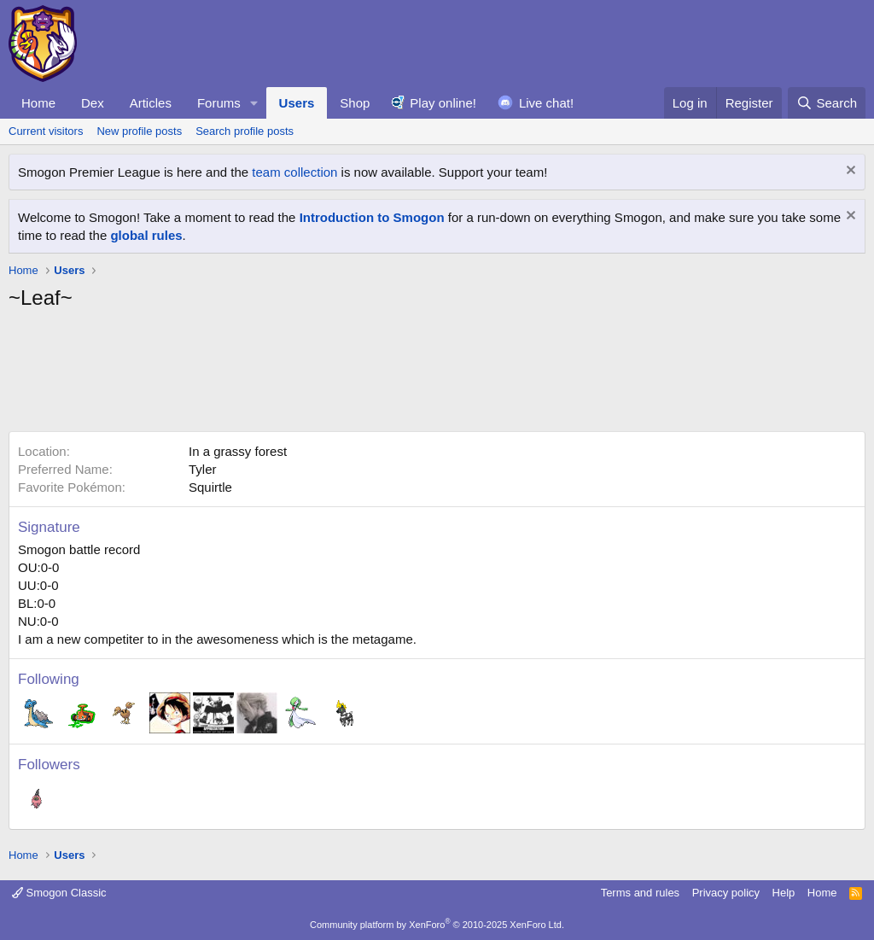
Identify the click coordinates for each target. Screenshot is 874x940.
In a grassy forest (238, 451)
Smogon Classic (59, 892)
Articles (151, 103)
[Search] (826, 103)
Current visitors (46, 131)
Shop (355, 103)
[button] (254, 103)
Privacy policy (726, 892)
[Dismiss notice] (849, 172)
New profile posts (139, 131)
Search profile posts (244, 131)
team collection (294, 172)
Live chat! (546, 103)
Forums (219, 103)
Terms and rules (640, 892)
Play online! (443, 103)
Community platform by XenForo (437, 925)
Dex (92, 103)
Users (297, 103)
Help (783, 892)
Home (38, 103)
